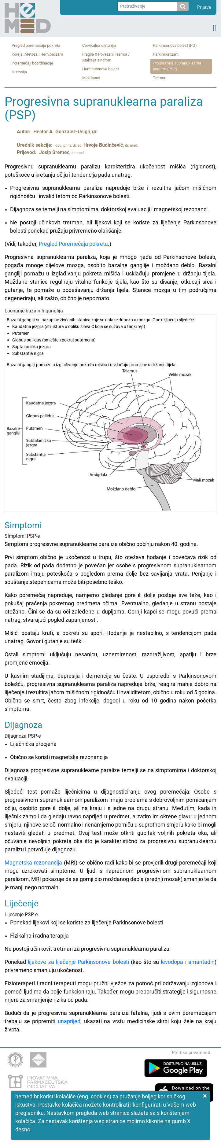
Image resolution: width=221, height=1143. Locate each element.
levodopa (172, 962)
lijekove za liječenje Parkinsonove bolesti (78, 962)
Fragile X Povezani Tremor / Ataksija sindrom (106, 57)
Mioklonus (91, 78)
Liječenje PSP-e (110, 926)
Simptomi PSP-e (110, 617)
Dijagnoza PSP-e (110, 787)
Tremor (159, 78)
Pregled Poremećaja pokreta (73, 244)
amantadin (201, 962)
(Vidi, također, (22, 244)
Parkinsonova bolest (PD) (175, 45)
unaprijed (69, 1021)
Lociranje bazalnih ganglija (110, 410)
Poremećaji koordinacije (32, 63)
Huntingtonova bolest (100, 69)
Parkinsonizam (166, 54)
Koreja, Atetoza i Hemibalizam (37, 54)
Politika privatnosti (191, 1052)
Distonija (19, 72)
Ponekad (16, 962)
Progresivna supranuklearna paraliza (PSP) (177, 66)
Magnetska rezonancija (33, 862)
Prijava (204, 7)
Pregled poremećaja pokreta (36, 45)
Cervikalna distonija (99, 45)
